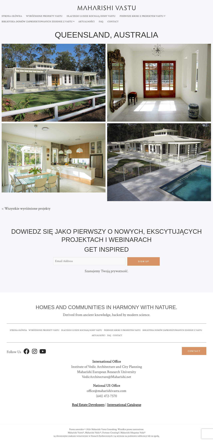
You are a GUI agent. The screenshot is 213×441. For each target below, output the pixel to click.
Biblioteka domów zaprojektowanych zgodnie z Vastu (37, 21)
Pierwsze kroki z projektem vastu (142, 16)
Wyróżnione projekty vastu (44, 16)
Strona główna (12, 16)
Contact (113, 21)
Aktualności (86, 21)
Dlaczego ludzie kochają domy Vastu (91, 16)
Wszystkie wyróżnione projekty (27, 208)
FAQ (101, 21)
